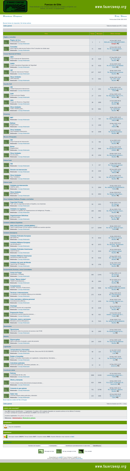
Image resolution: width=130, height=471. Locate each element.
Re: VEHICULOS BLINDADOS (115, 321)
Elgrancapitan (15, 339)
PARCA (114, 120)
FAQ (117, 16)
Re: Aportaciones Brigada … (115, 148)
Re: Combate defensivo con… (115, 301)
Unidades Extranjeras (10, 233)
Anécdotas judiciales (17, 363)
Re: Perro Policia (115, 308)
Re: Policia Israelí (115, 264)
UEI (11, 87)
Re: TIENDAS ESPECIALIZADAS (115, 288)
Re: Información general (115, 165)
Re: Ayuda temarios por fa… (115, 331)
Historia (6, 336)
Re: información (115, 142)
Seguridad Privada (16, 202)
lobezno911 (114, 384)
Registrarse (17, 16)
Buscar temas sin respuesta (11, 23)
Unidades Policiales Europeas (20, 236)
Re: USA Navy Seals (115, 258)
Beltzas (12, 123)
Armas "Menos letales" (18, 279)
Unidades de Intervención (19, 185)
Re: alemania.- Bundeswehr (115, 244)
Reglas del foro (15, 40)
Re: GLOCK (115, 274)
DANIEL (114, 150)
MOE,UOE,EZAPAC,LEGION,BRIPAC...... (24, 226)
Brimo (12, 146)
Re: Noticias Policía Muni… (115, 194)
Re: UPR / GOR (115, 79)
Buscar (124, 16)
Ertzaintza (7, 114)
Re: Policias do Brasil (115, 251)
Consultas (13, 47)
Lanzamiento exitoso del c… (115, 375)
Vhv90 (114, 67)
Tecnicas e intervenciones (19, 293)
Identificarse (7, 16)
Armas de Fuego (16, 273)
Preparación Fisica (16, 312)
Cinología (13, 306)
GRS (11, 100)
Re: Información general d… (115, 155)
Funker (114, 316)
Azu (114, 303)
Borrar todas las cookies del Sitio (12, 400)
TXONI (114, 50)
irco (114, 333)
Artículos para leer (115, 396)
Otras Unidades (15, 77)
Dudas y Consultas (16, 356)
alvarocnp (114, 366)
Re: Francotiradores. (115, 294)
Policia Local (8, 182)
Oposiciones (8, 326)
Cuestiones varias (9, 370)
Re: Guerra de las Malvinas (115, 341)
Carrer (114, 397)
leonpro (114, 43)
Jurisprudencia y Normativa (19, 350)
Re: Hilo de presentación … (115, 48)
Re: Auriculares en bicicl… (115, 358)
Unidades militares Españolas (13, 222)
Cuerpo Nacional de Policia (12, 54)
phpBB (60, 457)
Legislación (7, 346)
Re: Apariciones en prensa (115, 72)
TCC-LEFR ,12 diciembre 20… (115, 382)
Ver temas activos (26, 23)
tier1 (72, 436)
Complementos (15, 286)
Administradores (17, 418)
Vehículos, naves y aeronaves (20, 319)
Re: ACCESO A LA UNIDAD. (115, 65)
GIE (11, 164)
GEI (11, 140)
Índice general (8, 25)
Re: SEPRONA (115, 109)
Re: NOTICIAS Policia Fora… (115, 177)
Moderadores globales (29, 418)
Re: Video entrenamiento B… (115, 119)
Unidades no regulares (18, 209)
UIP (11, 70)
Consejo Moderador (24, 43)
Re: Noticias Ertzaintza (115, 131)
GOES (12, 63)
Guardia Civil (8, 84)
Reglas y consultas (10, 37)
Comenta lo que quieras (18, 388)
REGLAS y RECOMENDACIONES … (115, 42)
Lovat (114, 353)
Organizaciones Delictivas (19, 215)
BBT (11, 117)
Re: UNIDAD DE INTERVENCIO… (115, 187)
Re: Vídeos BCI (115, 171)
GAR (12, 94)
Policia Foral (7, 160)
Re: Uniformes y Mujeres (115, 389)
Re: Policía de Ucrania (115, 238)
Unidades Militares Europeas (20, 242)
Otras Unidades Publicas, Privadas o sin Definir (19, 199)
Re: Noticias (115, 102)
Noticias (13, 373)
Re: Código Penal (115, 351)
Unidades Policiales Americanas (21, 249)
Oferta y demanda (16, 380)
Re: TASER (115, 281)
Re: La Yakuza (115, 217)
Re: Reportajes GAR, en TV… (115, 95)
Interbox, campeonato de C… (115, 314)
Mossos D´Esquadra (10, 137)
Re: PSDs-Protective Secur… (115, 211)
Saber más (14, 394)
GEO (12, 57)
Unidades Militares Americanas (21, 256)
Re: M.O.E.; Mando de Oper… (115, 227)
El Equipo (24, 400)
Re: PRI (115, 125)
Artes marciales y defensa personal (22, 299)
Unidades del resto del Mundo (20, 262)
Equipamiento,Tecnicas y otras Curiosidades (18, 269)
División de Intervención (18, 170)
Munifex (114, 60)
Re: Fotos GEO (115, 59)
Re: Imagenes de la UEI (115, 89)
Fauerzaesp (79, 458)
